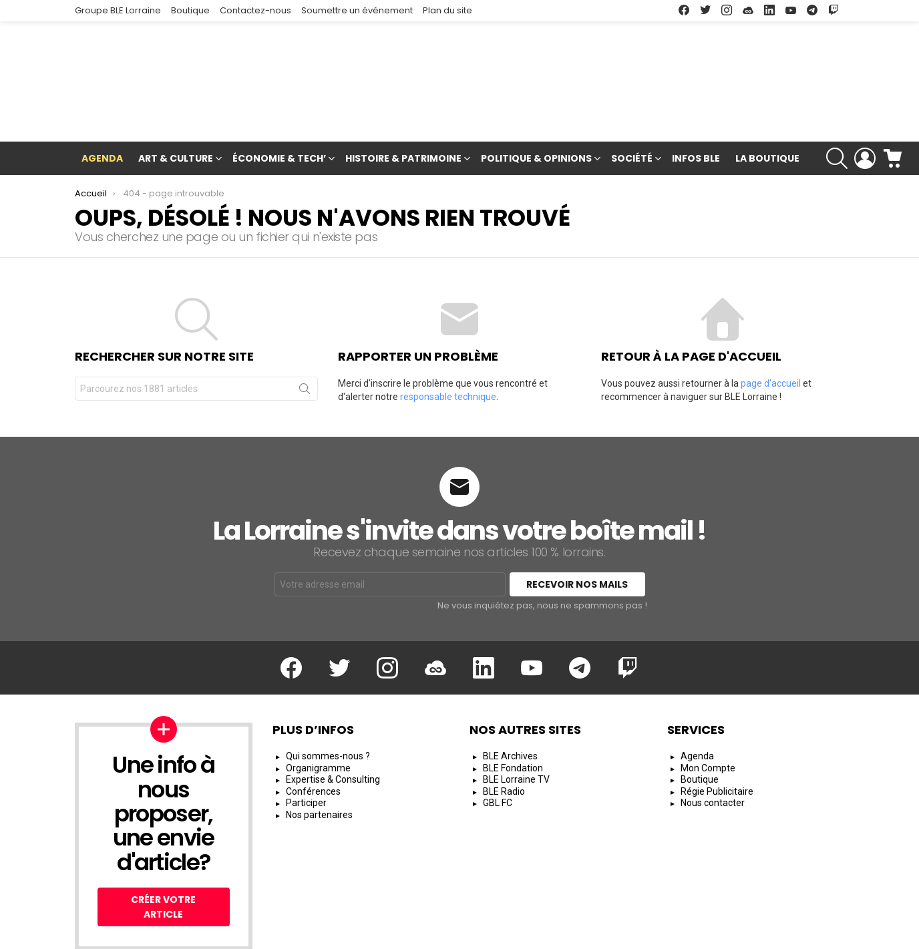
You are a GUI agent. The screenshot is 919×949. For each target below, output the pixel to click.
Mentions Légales (532, 933)
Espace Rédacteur (803, 933)
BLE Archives (510, 694)
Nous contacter (713, 740)
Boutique (190, 10)
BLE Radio (504, 728)
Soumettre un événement (357, 10)
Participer (306, 740)
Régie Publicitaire (717, 728)
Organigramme (318, 705)
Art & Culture (175, 97)
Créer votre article (163, 845)
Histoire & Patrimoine (403, 97)
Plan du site (447, 10)
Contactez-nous (255, 10)
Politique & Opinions (536, 97)
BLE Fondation (513, 705)
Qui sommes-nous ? (328, 694)
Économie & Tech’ (279, 97)
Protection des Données (695, 933)
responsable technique (448, 334)
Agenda (102, 95)
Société (632, 97)
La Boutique (767, 95)
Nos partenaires (319, 752)
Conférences (313, 728)
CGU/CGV (606, 933)
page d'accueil (771, 321)
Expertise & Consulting (333, 717)
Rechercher (304, 329)
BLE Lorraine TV (516, 717)
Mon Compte (708, 705)
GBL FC (497, 740)
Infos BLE (696, 95)
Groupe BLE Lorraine (118, 10)
